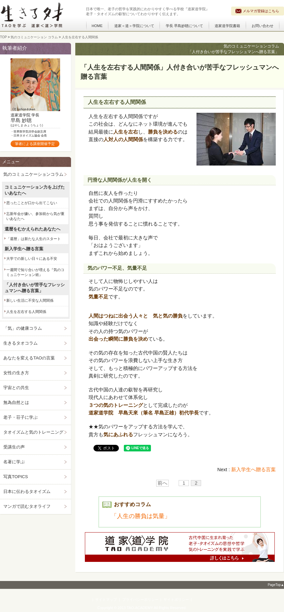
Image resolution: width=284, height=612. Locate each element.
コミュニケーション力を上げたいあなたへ (35, 190)
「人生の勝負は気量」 (140, 516)
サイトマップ (106, 599)
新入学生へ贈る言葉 (253, 469)
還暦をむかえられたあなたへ (32, 229)
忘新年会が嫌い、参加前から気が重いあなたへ (35, 216)
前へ (162, 483)
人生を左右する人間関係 (26, 312)
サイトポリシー (176, 599)
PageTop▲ (276, 585)
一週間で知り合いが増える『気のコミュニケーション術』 (35, 272)
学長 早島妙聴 (184, 26)
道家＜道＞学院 (134, 26)
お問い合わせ (262, 26)
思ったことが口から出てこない (31, 203)
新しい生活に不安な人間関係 (29, 300)
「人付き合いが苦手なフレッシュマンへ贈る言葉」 (35, 287)
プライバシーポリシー (140, 599)
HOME (97, 26)
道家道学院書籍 (227, 26)
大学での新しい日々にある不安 (31, 258)
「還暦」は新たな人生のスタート (33, 239)
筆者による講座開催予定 (35, 144)
